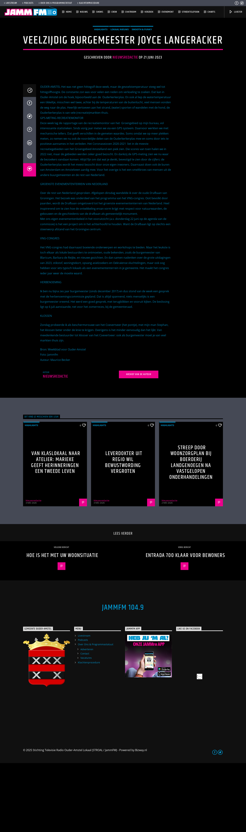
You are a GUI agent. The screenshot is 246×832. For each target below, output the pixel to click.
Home (69, 12)
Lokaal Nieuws (120, 63)
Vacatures (86, 726)
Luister (235, 12)
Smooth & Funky (142, 63)
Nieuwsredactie (125, 92)
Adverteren (86, 718)
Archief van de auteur (138, 443)
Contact (84, 722)
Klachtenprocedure (88, 3)
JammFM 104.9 (123, 676)
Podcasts (27, 3)
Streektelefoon (190, 12)
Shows (99, 12)
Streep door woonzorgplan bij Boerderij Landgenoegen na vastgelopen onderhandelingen (191, 531)
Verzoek (149, 12)
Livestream (10, 3)
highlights (100, 63)
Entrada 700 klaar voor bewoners (185, 624)
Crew (114, 12)
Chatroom (130, 12)
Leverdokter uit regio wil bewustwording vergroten (123, 531)
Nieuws (84, 12)
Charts (211, 12)
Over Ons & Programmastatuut (55, 3)
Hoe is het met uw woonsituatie (62, 624)
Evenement (168, 12)
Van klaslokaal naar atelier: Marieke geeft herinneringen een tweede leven (55, 531)
